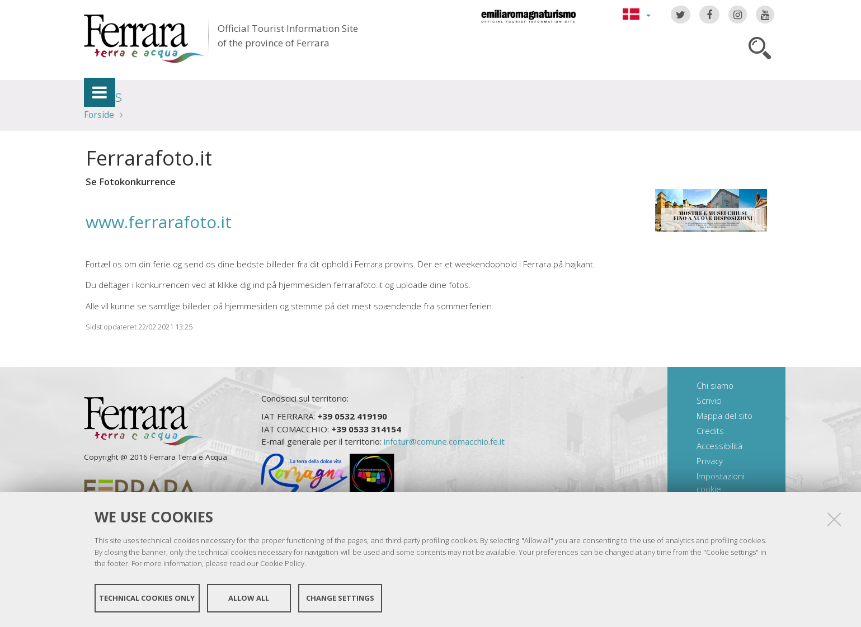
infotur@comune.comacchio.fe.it (444, 441)
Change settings (340, 598)
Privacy (710, 460)
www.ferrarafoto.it (159, 221)
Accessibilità (719, 445)
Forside (99, 115)
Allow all (248, 598)
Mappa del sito (724, 415)
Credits (710, 430)
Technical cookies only (147, 598)
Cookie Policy (282, 563)
